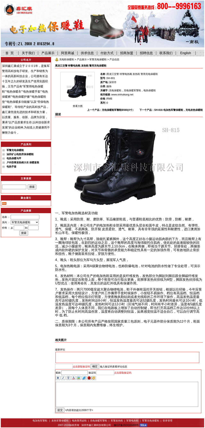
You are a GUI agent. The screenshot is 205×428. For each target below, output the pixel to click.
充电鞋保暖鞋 (66, 59)
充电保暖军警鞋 (98, 420)
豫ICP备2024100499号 (126, 425)
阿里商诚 (67, 53)
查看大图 (78, 106)
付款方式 (107, 53)
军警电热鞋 (132, 420)
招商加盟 (126, 53)
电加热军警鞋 (40, 420)
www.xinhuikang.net (122, 94)
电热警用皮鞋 (79, 420)
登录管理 (167, 420)
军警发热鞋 (117, 420)
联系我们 (166, 53)
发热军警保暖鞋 (60, 420)
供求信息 (87, 53)
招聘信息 (146, 53)
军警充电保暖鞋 (98, 59)
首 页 (9, 53)
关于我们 (28, 53)
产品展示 (48, 53)
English (185, 53)
